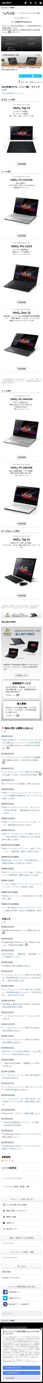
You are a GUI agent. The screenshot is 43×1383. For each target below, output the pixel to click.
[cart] (30, 3)
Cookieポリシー (21, 1360)
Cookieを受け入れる (13, 1368)
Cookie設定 (10, 1378)
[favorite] (25, 3)
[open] (35, 3)
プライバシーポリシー (25, 1361)
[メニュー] (40, 3)
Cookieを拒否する (12, 1373)
